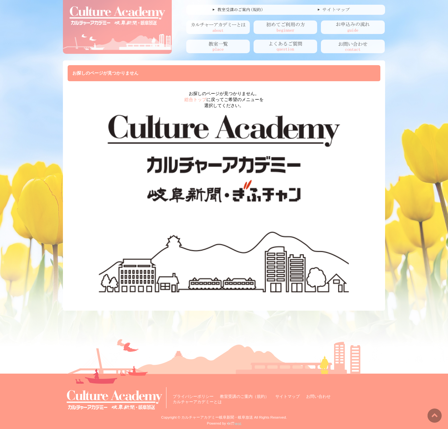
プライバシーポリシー (193, 396)
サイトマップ (287, 396)
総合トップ (195, 99)
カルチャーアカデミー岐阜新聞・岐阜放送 (217, 417)
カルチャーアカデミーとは (197, 401)
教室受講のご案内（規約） (244, 396)
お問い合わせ (318, 396)
